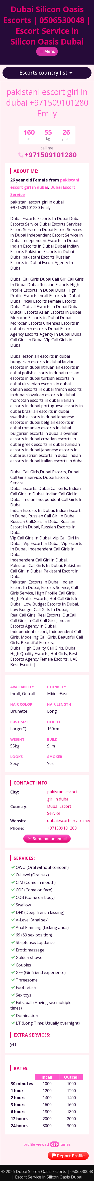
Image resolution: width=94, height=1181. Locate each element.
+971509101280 (47, 154)
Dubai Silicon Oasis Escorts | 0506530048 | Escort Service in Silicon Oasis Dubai (47, 25)
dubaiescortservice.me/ (68, 820)
